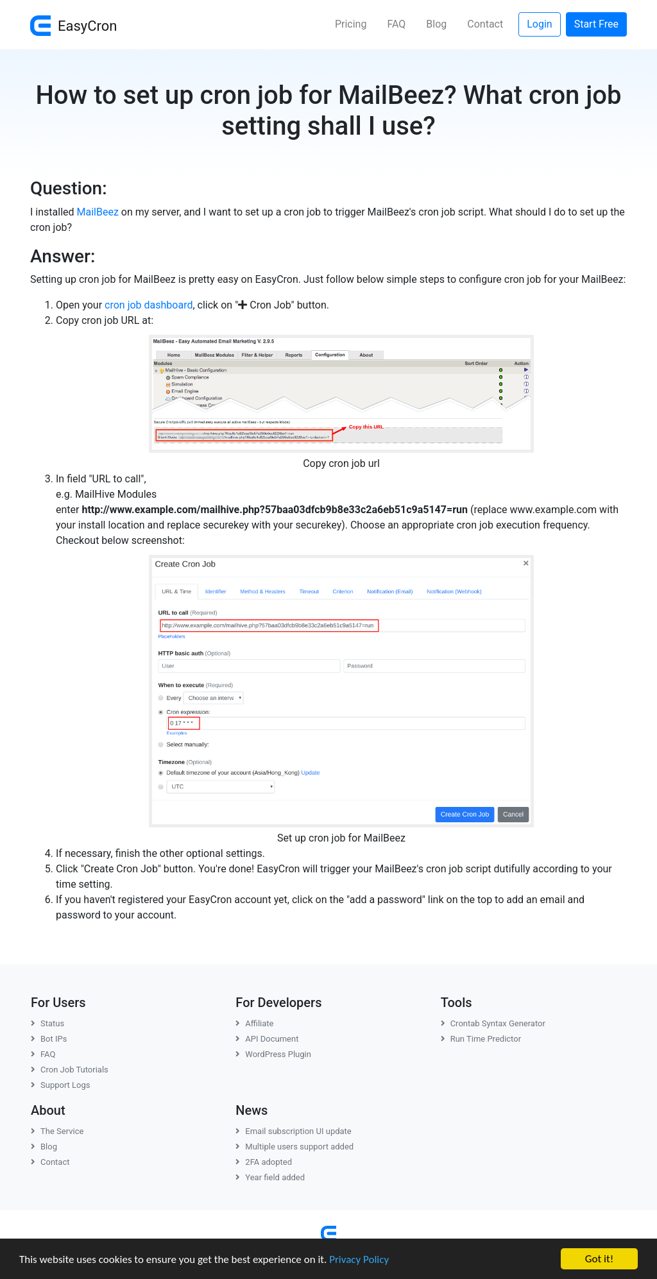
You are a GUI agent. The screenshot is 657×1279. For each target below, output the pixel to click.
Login (539, 24)
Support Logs (60, 1085)
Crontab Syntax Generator (493, 1023)
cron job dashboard (148, 305)
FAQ (396, 24)
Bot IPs (49, 1039)
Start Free (596, 24)
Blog (436, 24)
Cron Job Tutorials (69, 1069)
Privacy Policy (359, 1260)
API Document (266, 1039)
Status (47, 1023)
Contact (485, 24)
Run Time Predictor (481, 1039)
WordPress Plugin (273, 1054)
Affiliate (254, 1023)
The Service (57, 1131)
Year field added (270, 1177)
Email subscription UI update (293, 1131)
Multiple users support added (294, 1146)
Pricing (351, 24)
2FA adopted (263, 1162)
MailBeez (98, 212)
